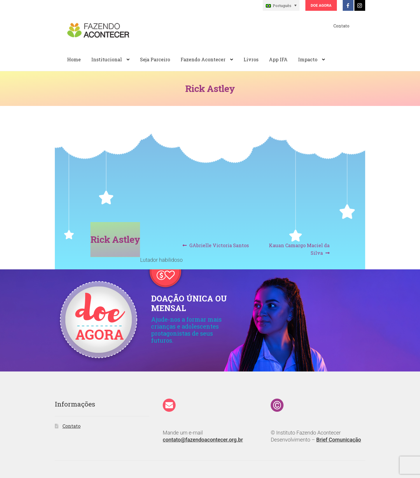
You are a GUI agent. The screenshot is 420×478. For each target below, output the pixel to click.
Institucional (106, 59)
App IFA (278, 59)
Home (74, 59)
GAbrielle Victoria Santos (219, 246)
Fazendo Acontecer (203, 59)
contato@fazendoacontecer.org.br (203, 440)
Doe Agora (321, 5)
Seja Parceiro (155, 59)
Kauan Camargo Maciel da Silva (299, 249)
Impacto (307, 59)
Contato (341, 26)
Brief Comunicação (338, 440)
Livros (251, 59)
